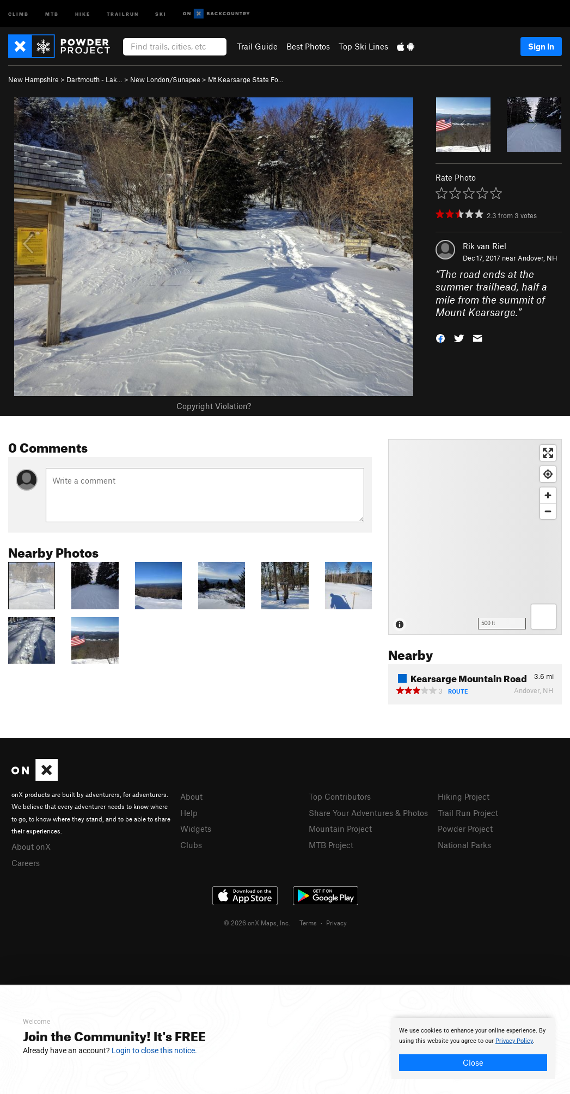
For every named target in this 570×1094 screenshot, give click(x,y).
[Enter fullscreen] (548, 453)
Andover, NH (537, 258)
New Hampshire (33, 79)
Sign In (541, 46)
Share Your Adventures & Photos (368, 813)
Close (473, 1062)
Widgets (195, 828)
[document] (473, 1048)
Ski (161, 13)
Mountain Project (340, 828)
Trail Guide (257, 46)
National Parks (464, 845)
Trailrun (123, 13)
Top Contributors (340, 796)
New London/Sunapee (165, 79)
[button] (440, 337)
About (191, 796)
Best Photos (308, 46)
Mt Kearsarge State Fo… (246, 79)
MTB (52, 13)
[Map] (475, 537)
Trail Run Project (468, 813)
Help (189, 813)
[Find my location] (548, 474)
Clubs (191, 845)
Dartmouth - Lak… (94, 79)
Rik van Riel (484, 246)
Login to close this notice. (154, 1050)
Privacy (336, 922)
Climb (18, 13)
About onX (31, 846)
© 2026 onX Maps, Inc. (257, 922)
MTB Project (331, 845)
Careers (25, 863)
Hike (82, 13)
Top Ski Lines (363, 46)
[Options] (543, 616)
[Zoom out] (548, 511)
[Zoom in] (548, 495)
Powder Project (465, 828)
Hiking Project (463, 796)
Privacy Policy (514, 1040)
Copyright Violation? (213, 406)
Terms (308, 922)
